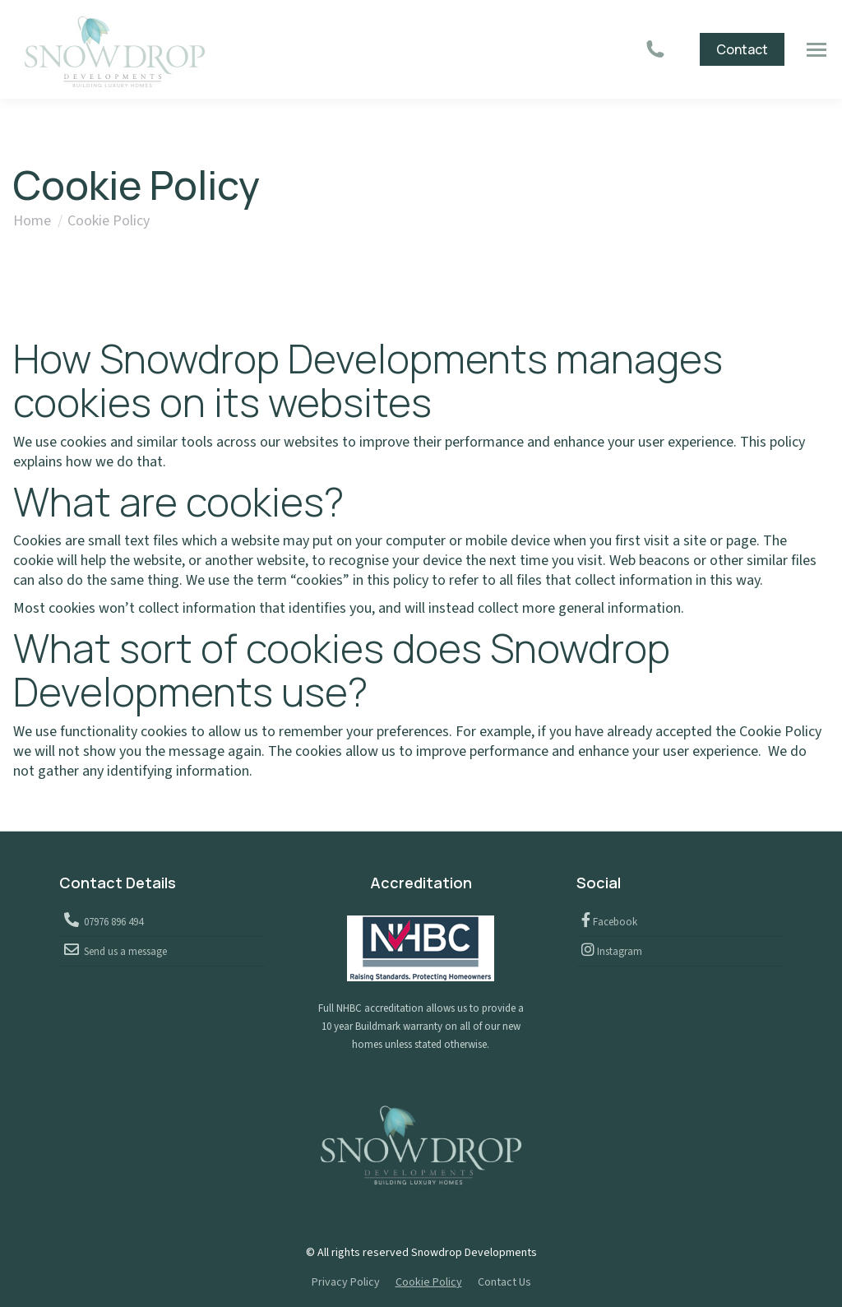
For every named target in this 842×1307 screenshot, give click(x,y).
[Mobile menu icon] (816, 50)
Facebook (613, 922)
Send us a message (123, 951)
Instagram (618, 951)
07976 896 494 (111, 922)
